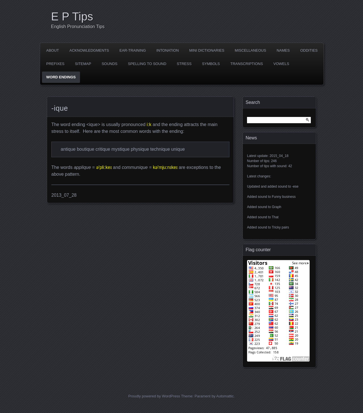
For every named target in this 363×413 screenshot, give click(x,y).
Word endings (61, 77)
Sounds (109, 64)
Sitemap (83, 64)
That (275, 217)
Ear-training (132, 50)
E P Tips (72, 16)
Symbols (211, 64)
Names (283, 50)
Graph (276, 207)
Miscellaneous (250, 50)
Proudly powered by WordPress (154, 396)
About (52, 50)
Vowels (281, 64)
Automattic (225, 396)
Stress (184, 64)
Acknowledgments (89, 50)
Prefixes (55, 64)
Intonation (167, 50)
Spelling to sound (147, 64)
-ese (295, 186)
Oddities (309, 50)
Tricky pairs (280, 227)
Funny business (284, 197)
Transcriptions (246, 64)
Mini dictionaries (206, 50)
